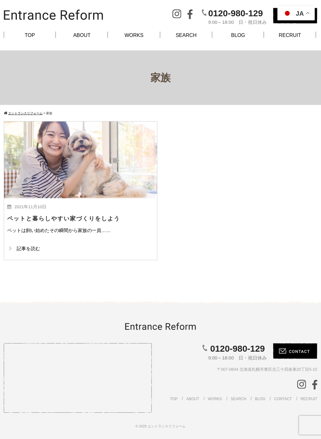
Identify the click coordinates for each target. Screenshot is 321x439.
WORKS (133, 35)
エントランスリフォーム (167, 426)
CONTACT (283, 399)
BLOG (238, 35)
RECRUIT (290, 35)
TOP (30, 35)
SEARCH (186, 35)
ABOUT (82, 35)
